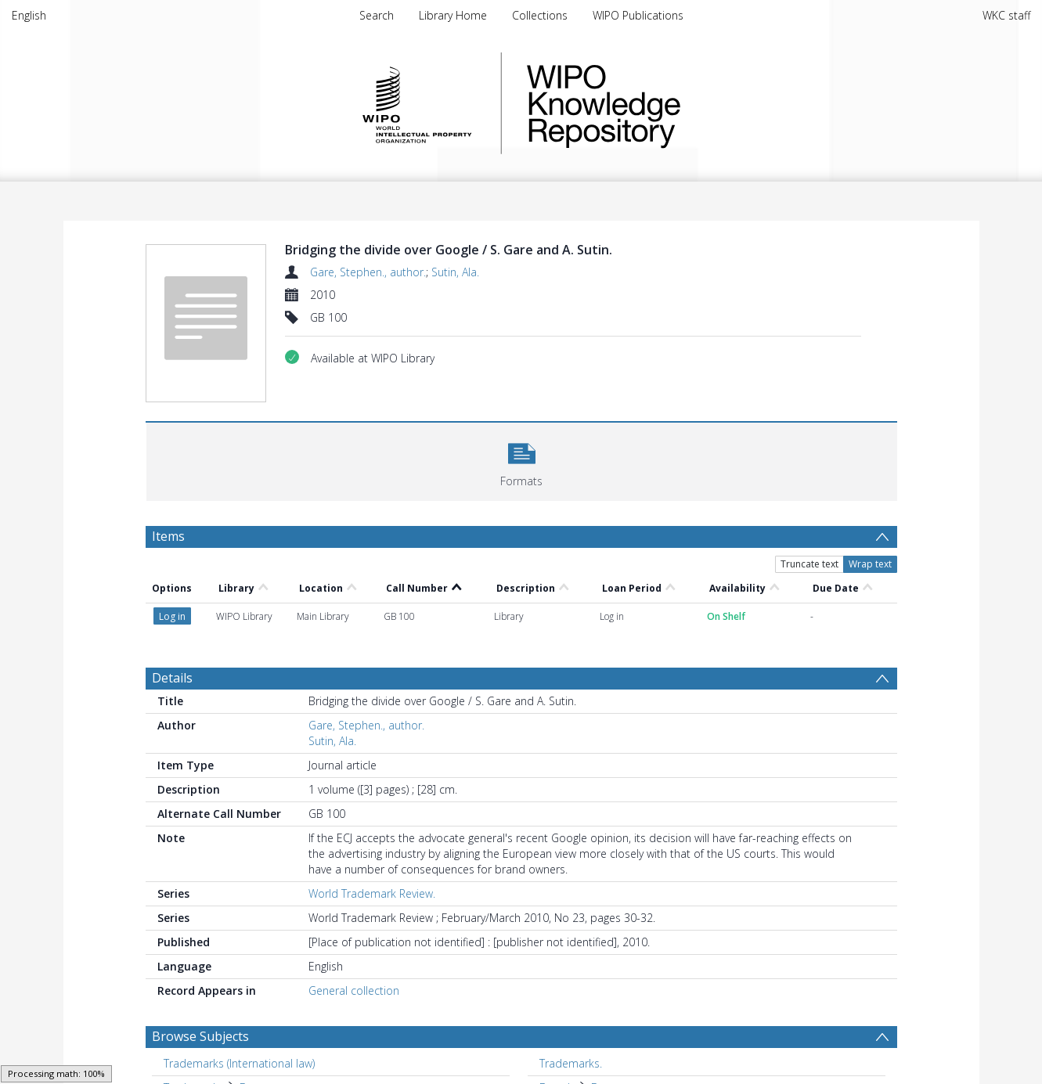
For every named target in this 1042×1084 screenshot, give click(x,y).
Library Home (453, 15)
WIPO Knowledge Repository (668, 103)
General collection (353, 934)
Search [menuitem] (376, 15)
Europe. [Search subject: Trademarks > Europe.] (259, 1032)
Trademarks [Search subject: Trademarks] (194, 1032)
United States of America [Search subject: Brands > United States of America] (278, 1056)
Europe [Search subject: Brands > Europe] (609, 1032)
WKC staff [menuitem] (1006, 15)
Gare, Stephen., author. (368, 272)
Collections (540, 15)
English (29, 15)
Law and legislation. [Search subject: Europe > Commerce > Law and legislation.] (713, 1056)
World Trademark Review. (371, 837)
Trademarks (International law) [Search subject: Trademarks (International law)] (239, 1007)
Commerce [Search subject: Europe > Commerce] (620, 1056)
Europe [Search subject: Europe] (557, 1056)
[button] (521, 460)
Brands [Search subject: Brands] (557, 1032)
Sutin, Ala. (455, 272)
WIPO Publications (638, 15)
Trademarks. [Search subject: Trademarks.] (570, 1007)
